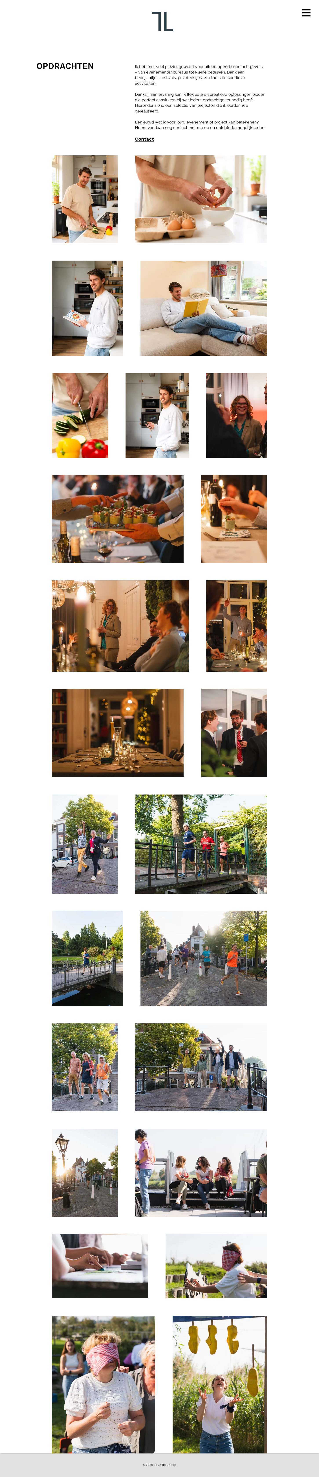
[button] (306, 13)
